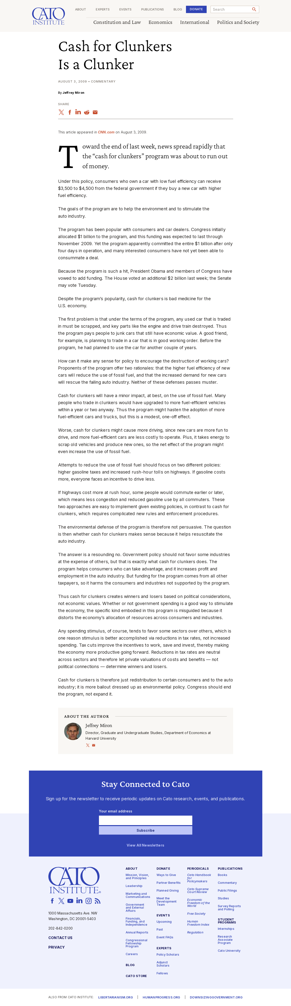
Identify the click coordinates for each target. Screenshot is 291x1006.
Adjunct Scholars (163, 964)
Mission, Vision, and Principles (137, 877)
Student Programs (227, 921)
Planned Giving (168, 890)
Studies (223, 898)
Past (160, 929)
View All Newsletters (145, 845)
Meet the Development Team (167, 901)
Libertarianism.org (115, 997)
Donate (196, 9)
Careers (132, 954)
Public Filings (227, 890)
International (194, 22)
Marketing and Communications (138, 895)
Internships (226, 929)
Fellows (162, 973)
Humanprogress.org (161, 997)
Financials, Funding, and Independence (136, 921)
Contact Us (60, 938)
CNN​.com (106, 132)
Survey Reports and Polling (229, 908)
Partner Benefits (169, 883)
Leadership (134, 886)
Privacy (56, 947)
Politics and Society (238, 22)
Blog (177, 9)
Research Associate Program (225, 939)
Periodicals (198, 868)
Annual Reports (137, 932)
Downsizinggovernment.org (216, 997)
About (80, 9)
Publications (152, 9)
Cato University (229, 950)
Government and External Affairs (135, 907)
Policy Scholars (168, 954)
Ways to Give (166, 875)
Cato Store (136, 976)
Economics (160, 22)
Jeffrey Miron (73, 92)
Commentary (227, 883)
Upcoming (164, 921)
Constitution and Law (117, 22)
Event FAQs (165, 937)
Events (125, 9)
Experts (103, 9)
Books (222, 875)
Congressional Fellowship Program (136, 943)
